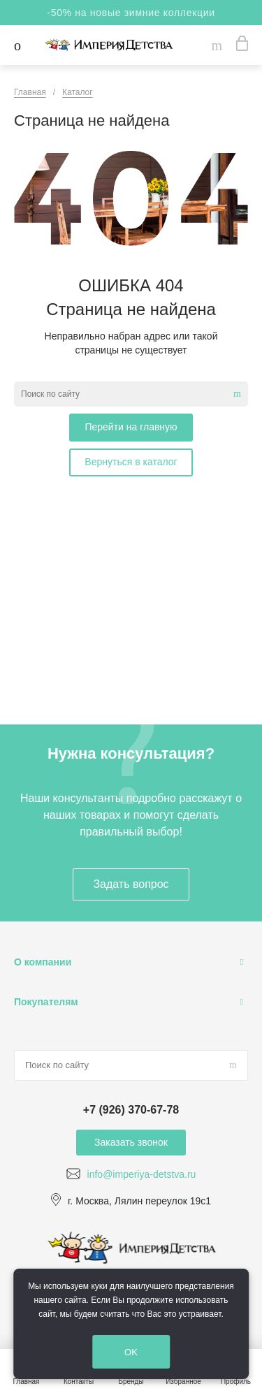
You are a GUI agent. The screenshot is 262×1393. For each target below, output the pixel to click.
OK (131, 1352)
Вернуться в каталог (131, 461)
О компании (42, 962)
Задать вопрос (130, 884)
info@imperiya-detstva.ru (141, 1174)
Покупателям (46, 1001)
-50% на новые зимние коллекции (130, 12)
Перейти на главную (131, 426)
